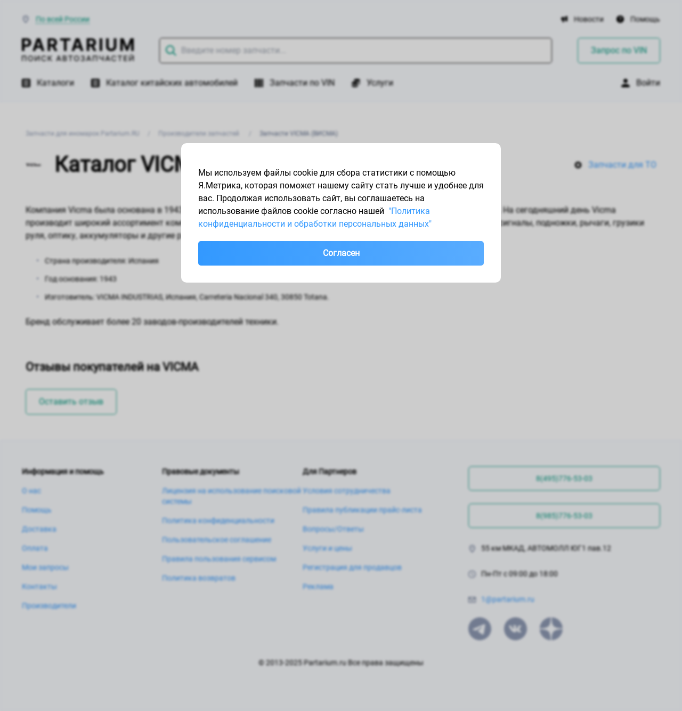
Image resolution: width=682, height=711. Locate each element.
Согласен (341, 253)
